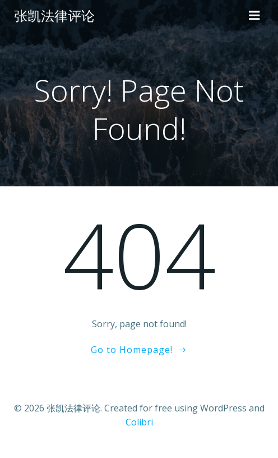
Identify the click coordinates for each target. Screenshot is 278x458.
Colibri (139, 422)
